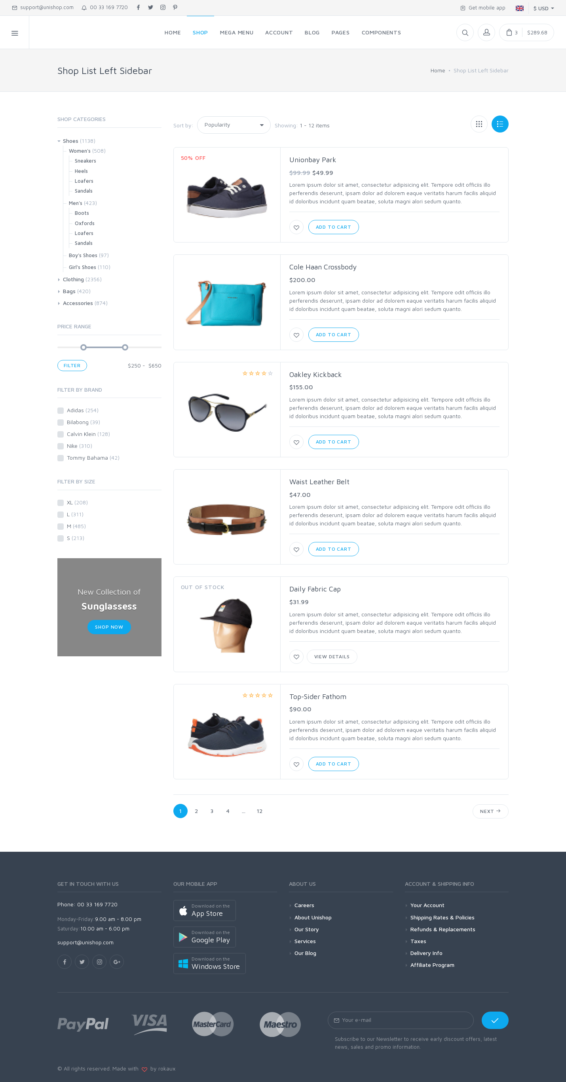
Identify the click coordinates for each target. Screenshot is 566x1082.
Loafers (84, 181)
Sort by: (183, 125)
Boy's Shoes (83, 255)
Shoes (70, 140)
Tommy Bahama (93, 457)
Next (490, 811)
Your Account (427, 905)
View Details (332, 656)
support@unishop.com (43, 7)
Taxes (418, 941)
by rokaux (161, 1068)
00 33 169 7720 (105, 7)
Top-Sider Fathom (317, 696)
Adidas (83, 410)
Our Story (306, 929)
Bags (69, 291)
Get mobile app (482, 7)
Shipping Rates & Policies (442, 917)
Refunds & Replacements (442, 929)
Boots (82, 213)
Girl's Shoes (82, 267)
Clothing (73, 279)
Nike (79, 445)
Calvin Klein (88, 433)
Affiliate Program (432, 964)
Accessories (78, 302)
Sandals (84, 191)
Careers (304, 905)
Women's (80, 151)
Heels (81, 171)
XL (77, 502)
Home (438, 70)
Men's (75, 203)
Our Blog (305, 952)
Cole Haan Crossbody (323, 267)
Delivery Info (426, 952)
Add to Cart (333, 227)
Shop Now (109, 627)
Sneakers (85, 160)
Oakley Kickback (315, 374)
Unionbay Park (312, 159)
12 (259, 810)
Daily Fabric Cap (315, 589)
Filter (72, 365)
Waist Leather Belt (319, 482)
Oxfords (85, 223)
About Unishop (313, 917)
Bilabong (83, 422)
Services (305, 941)
